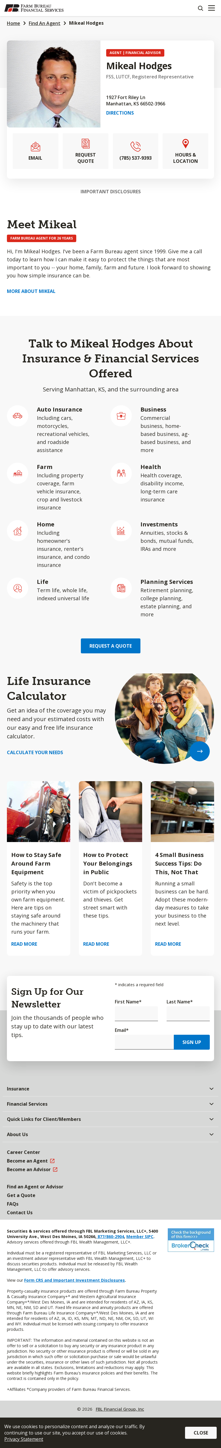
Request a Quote (110, 646)
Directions (120, 113)
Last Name (180, 1002)
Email (122, 1030)
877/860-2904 (110, 1236)
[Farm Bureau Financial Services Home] (34, 8)
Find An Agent (44, 23)
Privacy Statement (23, 1439)
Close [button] (201, 1433)
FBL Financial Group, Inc (120, 1409)
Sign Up (191, 1042)
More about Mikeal (31, 291)
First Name (128, 1002)
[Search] (200, 8)
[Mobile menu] (211, 8)
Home (13, 23)
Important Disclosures (111, 191)
